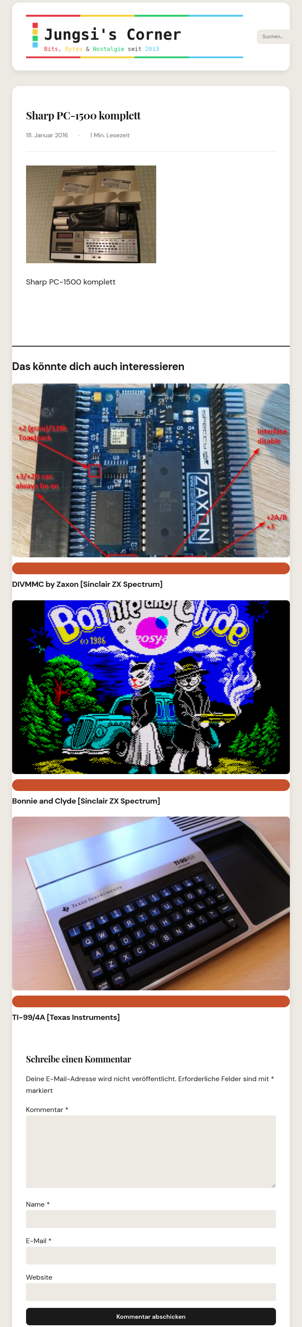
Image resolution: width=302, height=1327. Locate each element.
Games (26, 784)
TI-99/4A (29, 1001)
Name (38, 1204)
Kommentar (47, 1109)
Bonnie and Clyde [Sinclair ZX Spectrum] (86, 801)
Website (39, 1277)
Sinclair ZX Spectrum (50, 568)
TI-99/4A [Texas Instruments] (66, 1017)
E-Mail (39, 1240)
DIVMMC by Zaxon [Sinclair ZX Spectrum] (87, 584)
